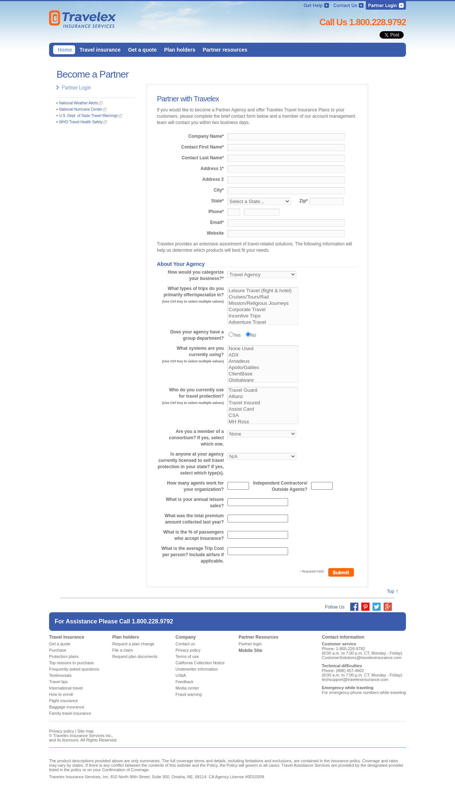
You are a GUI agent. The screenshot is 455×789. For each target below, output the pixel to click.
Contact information (343, 637)
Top (390, 591)
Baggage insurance (66, 707)
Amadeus (263, 361)
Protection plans (63, 656)
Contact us (185, 644)
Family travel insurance (70, 713)
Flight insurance (63, 700)
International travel (66, 688)
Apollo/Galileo (263, 368)
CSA (263, 416)
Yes (237, 335)
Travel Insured (263, 403)
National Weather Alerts (78, 103)
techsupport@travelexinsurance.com (355, 679)
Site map (85, 731)
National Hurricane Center (80, 109)
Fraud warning (188, 694)
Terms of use (187, 656)
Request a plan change (133, 644)
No (253, 335)
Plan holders (125, 637)
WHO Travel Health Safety (81, 122)
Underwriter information (196, 669)
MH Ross (263, 422)
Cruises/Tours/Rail (263, 297)
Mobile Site (250, 650)
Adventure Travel (263, 322)
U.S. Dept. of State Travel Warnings (88, 116)
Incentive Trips (263, 316)
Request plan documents (135, 656)
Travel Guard (263, 390)
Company (185, 637)
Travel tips (58, 681)
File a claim (122, 650)
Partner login (250, 644)
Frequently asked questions (74, 669)
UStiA (180, 675)
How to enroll (61, 694)
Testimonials (60, 675)
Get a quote (60, 644)
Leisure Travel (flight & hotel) (263, 291)
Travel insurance (66, 637)
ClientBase (263, 374)
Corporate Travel (263, 310)
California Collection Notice (200, 663)
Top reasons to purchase (71, 663)
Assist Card (263, 409)
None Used (263, 349)
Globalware (263, 380)
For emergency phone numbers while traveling (364, 692)
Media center (187, 688)
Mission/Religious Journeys (263, 303)
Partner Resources (258, 637)
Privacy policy (187, 650)
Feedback (184, 681)
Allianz (263, 397)
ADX (263, 355)
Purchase (57, 650)
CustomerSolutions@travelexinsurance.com (361, 657)
